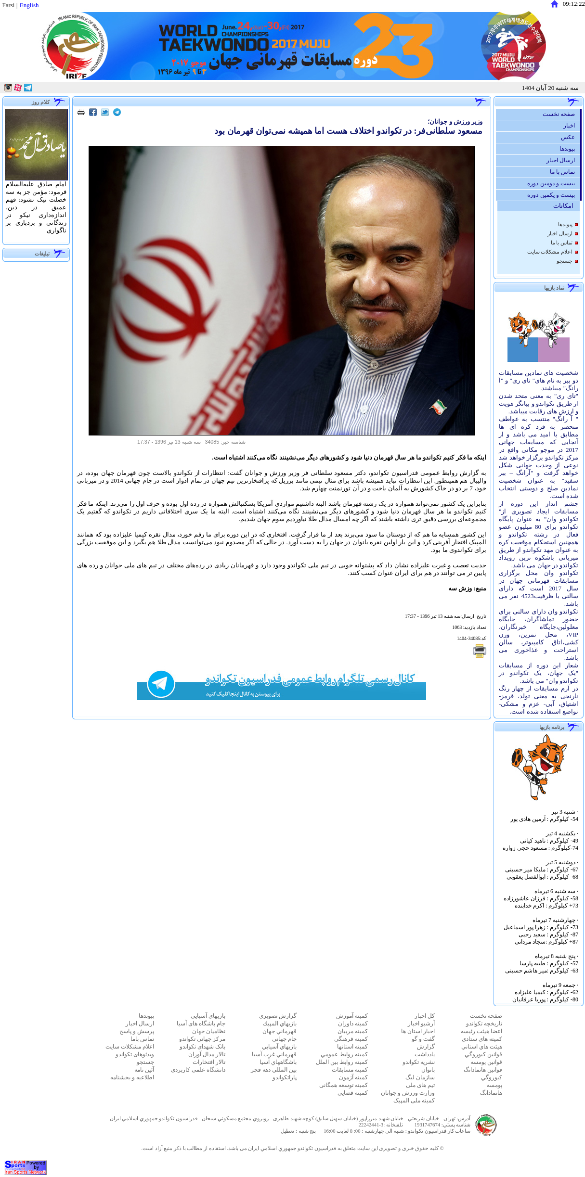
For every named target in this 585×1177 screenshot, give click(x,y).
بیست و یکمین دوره (553, 195)
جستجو (564, 261)
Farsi (8, 5)
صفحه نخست (561, 114)
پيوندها (569, 148)
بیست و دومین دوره (553, 183)
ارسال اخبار (563, 160)
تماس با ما (565, 171)
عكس (570, 137)
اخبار (571, 125)
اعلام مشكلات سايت (549, 252)
